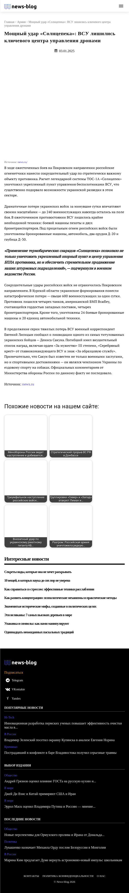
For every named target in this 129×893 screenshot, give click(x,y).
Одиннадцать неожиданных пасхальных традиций (39, 632)
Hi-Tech (9, 717)
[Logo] (20, 6)
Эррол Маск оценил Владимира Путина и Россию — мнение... (50, 806)
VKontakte (18, 689)
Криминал (10, 746)
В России (10, 734)
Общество (10, 775)
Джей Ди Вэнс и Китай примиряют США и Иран (40, 794)
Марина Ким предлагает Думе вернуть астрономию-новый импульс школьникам (63, 860)
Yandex (16, 698)
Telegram (17, 680)
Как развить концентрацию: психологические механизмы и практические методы (60, 598)
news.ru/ (22, 162)
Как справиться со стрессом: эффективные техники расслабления (49, 589)
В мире (8, 788)
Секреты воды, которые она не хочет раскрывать (37, 572)
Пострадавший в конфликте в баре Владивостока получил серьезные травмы (60, 752)
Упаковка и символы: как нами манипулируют (36, 623)
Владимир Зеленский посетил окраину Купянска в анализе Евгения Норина (59, 740)
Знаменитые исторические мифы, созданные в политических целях (50, 606)
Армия (21, 22)
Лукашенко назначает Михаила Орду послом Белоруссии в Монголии (55, 847)
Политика (10, 841)
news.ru (28, 384)
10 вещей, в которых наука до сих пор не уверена (37, 580)
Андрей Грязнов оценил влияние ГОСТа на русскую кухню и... (50, 781)
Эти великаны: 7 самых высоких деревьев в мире (38, 615)
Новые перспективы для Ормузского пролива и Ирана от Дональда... (54, 835)
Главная (9, 22)
